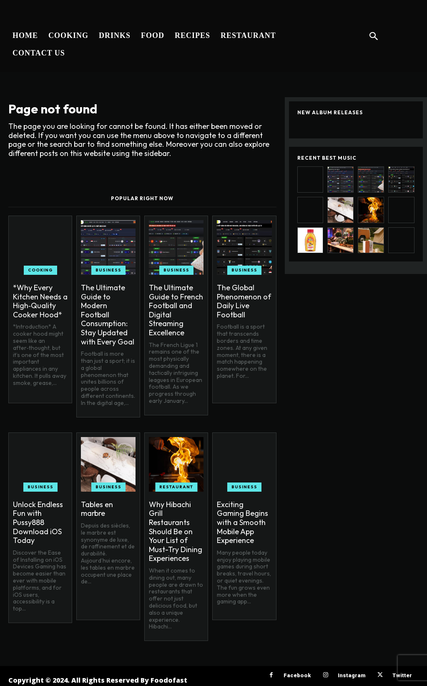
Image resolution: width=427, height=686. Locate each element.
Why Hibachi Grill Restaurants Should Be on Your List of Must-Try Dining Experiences (175, 531)
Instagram (351, 675)
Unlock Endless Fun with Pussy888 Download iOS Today (38, 522)
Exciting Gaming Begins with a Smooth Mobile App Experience (242, 522)
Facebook (297, 675)
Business (108, 270)
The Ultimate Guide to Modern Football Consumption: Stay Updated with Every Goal (107, 315)
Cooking (40, 270)
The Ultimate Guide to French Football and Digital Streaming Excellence (176, 310)
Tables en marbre (97, 509)
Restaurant (176, 487)
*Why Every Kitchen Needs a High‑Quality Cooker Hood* (40, 301)
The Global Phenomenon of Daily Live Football (244, 301)
